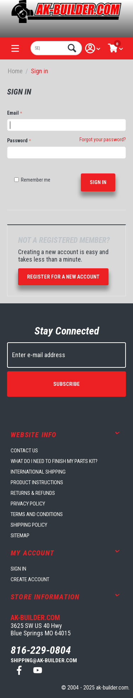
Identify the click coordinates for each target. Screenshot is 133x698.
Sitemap (20, 535)
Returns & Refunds (33, 493)
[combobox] (56, 48)
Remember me (32, 180)
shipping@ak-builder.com (44, 660)
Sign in (98, 182)
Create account (30, 579)
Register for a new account (63, 277)
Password (17, 140)
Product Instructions (37, 482)
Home (15, 71)
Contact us (24, 450)
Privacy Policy (28, 503)
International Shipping (38, 472)
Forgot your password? (102, 139)
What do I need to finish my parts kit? (54, 461)
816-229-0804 (41, 650)
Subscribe (66, 384)
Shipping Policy (29, 525)
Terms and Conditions (37, 514)
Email (13, 113)
